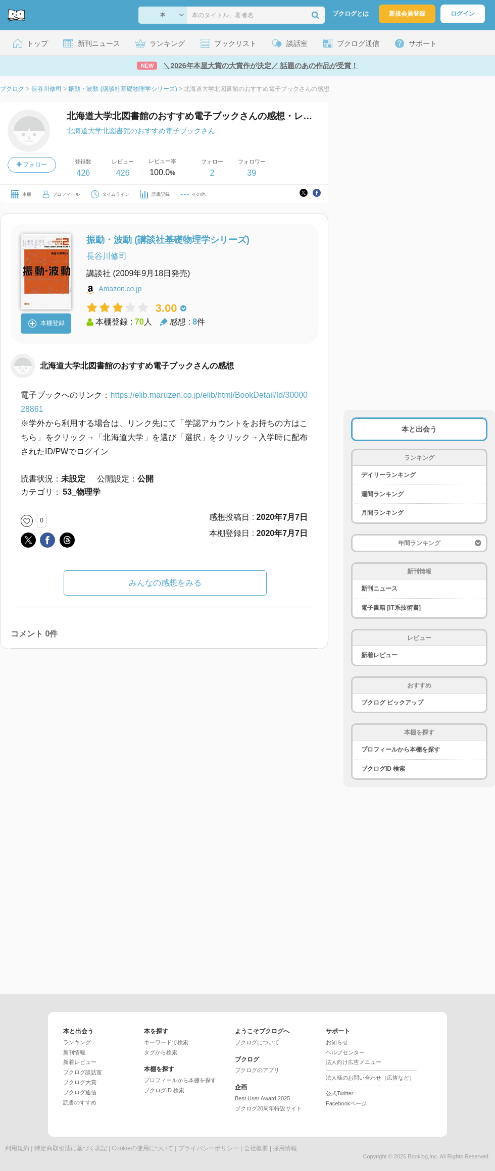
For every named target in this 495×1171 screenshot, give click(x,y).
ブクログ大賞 (79, 1082)
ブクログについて (257, 1042)
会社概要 (256, 1148)
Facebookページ (346, 1103)
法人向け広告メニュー (353, 1062)
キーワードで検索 (166, 1042)
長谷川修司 (106, 256)
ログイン (463, 13)
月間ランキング (382, 512)
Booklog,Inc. (423, 1156)
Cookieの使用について (142, 1148)
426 (83, 173)
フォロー (32, 164)
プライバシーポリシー (208, 1148)
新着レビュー (379, 655)
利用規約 (17, 1148)
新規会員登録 (407, 13)
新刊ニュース (379, 588)
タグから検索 (160, 1052)
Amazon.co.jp (119, 289)
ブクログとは (350, 13)
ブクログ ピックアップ (392, 702)
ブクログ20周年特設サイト (268, 1108)
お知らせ (337, 1042)
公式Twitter (339, 1093)
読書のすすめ (79, 1102)
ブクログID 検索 (383, 768)
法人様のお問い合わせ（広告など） (370, 1078)
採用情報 (285, 1148)
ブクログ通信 (79, 1092)
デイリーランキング (388, 474)
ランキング (77, 1042)
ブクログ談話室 (82, 1072)
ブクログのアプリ (257, 1070)
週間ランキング (382, 494)
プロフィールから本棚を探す (400, 749)
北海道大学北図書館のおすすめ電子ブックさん (141, 131)
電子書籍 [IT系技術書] (391, 607)
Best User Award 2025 (262, 1098)
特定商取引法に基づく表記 (70, 1148)
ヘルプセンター (345, 1052)
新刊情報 (74, 1052)
